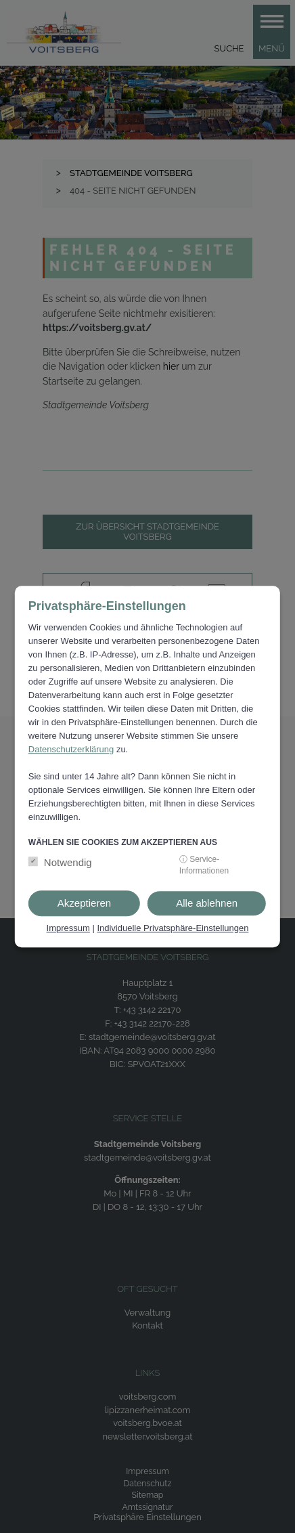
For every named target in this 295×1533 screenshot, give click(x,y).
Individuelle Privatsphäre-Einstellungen (172, 928)
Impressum (68, 928)
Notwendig (68, 862)
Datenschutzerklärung (71, 749)
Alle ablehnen (206, 903)
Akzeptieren (84, 903)
